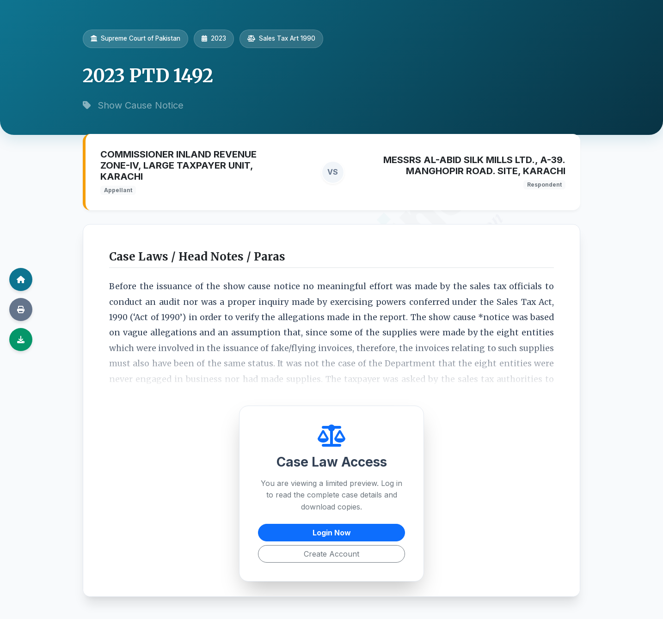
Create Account (331, 553)
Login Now (332, 532)
